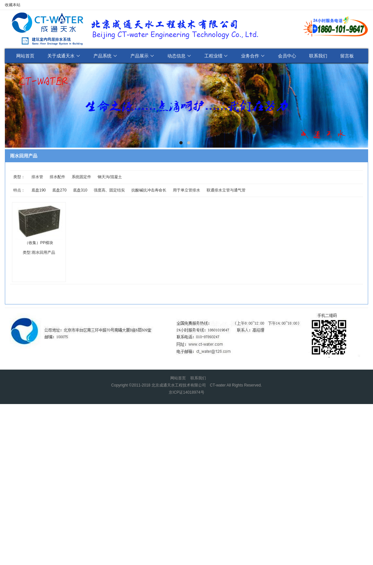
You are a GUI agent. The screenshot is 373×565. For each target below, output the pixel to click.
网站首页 (25, 55)
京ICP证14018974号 (186, 392)
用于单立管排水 (186, 190)
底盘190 (38, 190)
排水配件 (57, 177)
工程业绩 (216, 55)
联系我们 (318, 55)
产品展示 (142, 55)
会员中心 (287, 55)
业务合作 (253, 55)
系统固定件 (81, 177)
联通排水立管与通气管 (226, 190)
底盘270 (59, 190)
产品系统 (105, 55)
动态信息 (179, 55)
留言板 (347, 55)
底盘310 (80, 190)
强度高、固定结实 (109, 190)
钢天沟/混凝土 (110, 177)
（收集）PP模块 (39, 242)
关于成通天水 (63, 55)
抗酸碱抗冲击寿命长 (148, 190)
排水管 (37, 177)
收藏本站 (12, 5)
